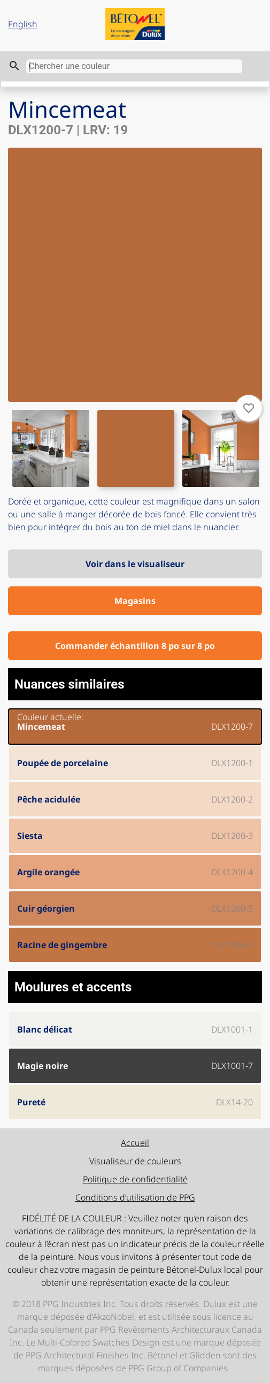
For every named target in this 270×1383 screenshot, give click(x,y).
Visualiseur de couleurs (135, 1161)
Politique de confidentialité (135, 1179)
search (14, 65)
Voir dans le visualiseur (135, 564)
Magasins (135, 601)
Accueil (135, 1143)
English (22, 24)
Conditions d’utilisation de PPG (135, 1197)
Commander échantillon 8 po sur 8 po (135, 646)
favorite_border (248, 408)
